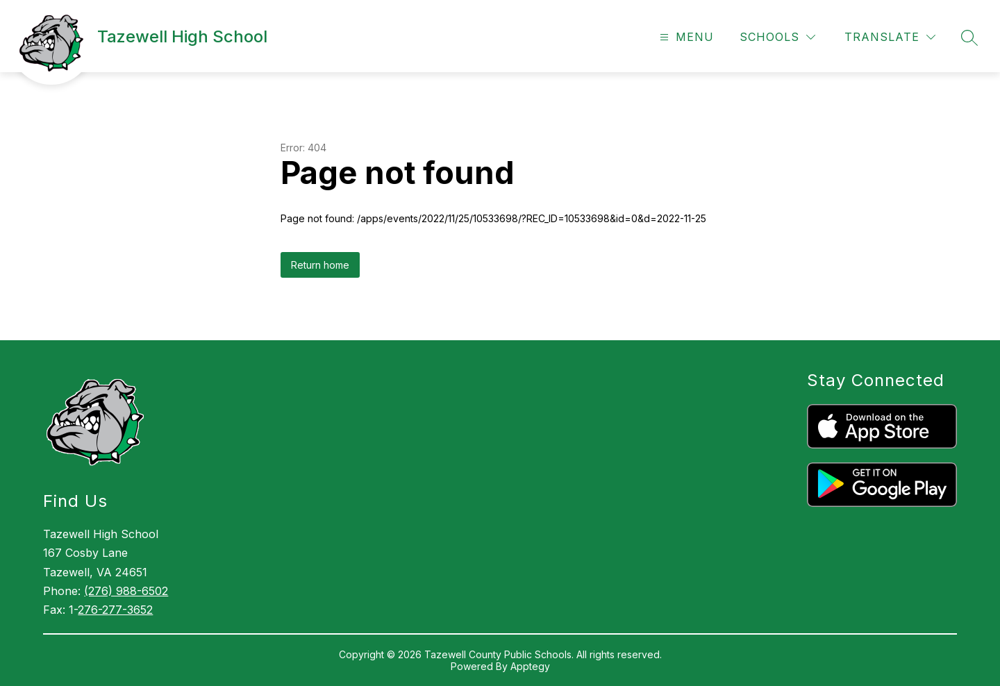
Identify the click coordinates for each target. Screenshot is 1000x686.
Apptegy (530, 666)
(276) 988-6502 (126, 591)
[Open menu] (685, 37)
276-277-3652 (115, 610)
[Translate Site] (890, 37)
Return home (320, 265)
